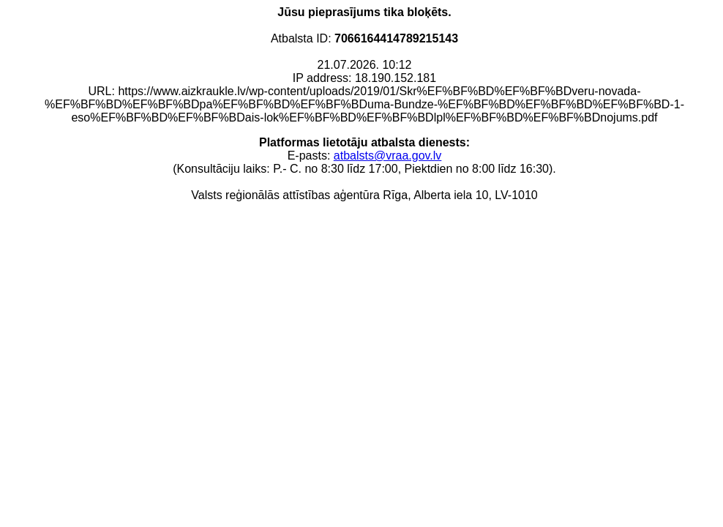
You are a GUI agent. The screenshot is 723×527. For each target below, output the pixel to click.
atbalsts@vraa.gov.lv (388, 155)
